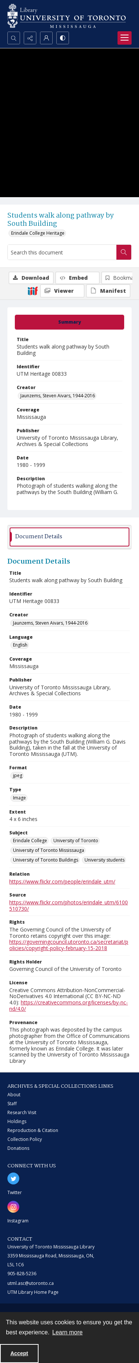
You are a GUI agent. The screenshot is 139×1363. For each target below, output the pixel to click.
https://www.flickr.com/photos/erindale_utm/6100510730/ (68, 905)
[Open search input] (14, 38)
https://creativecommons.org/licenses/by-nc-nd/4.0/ (68, 1005)
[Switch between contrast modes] (63, 38)
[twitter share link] (13, 1178)
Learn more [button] (67, 1332)
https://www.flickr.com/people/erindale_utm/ (62, 881)
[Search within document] (123, 252)
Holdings (16, 1121)
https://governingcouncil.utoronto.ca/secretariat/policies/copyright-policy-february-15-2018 (68, 945)
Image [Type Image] (19, 798)
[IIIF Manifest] (108, 291)
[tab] (69, 322)
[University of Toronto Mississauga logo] (66, 16)
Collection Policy (24, 1139)
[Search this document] (62, 252)
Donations (18, 1148)
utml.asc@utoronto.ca (30, 1283)
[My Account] (46, 38)
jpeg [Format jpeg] (17, 775)
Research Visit (21, 1112)
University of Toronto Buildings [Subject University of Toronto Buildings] (45, 860)
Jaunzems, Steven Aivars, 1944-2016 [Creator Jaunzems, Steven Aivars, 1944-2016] (57, 395)
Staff (12, 1103)
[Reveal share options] (30, 38)
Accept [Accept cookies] (19, 1353)
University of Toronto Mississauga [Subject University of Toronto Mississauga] (48, 850)
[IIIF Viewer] (62, 291)
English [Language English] (20, 645)
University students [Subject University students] (105, 860)
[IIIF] (33, 290)
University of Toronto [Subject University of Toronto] (75, 840)
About (13, 1094)
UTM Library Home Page (33, 1292)
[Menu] (125, 38)
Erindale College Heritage (37, 233)
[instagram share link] (13, 1207)
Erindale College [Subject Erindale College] (30, 840)
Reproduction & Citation (32, 1130)
